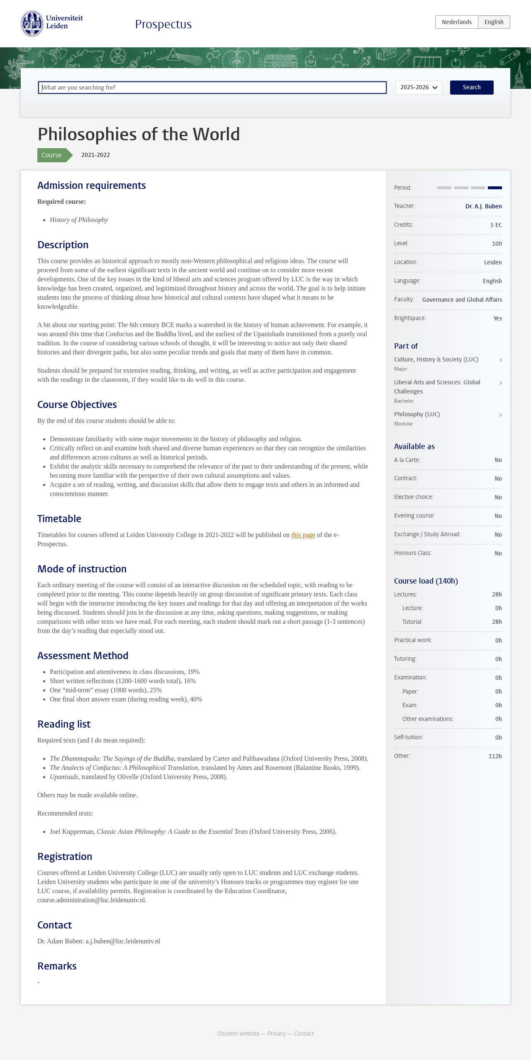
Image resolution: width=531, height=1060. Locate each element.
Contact (304, 1034)
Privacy (277, 1034)
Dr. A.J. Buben (483, 206)
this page (303, 534)
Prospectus (163, 24)
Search (472, 87)
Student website (238, 1034)
